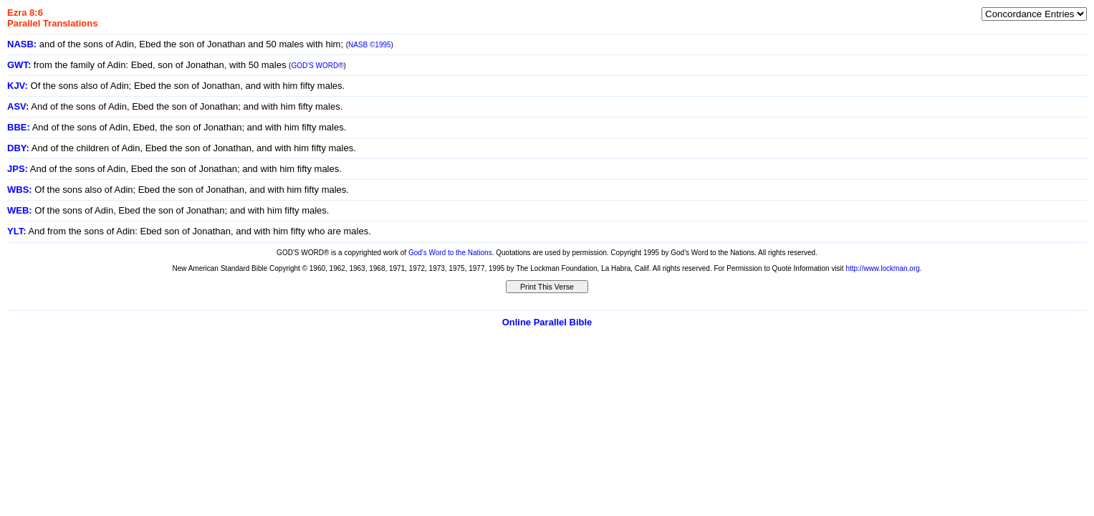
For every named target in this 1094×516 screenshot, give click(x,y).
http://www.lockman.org (882, 268)
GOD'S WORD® (317, 66)
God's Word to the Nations (450, 253)
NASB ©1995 (369, 45)
